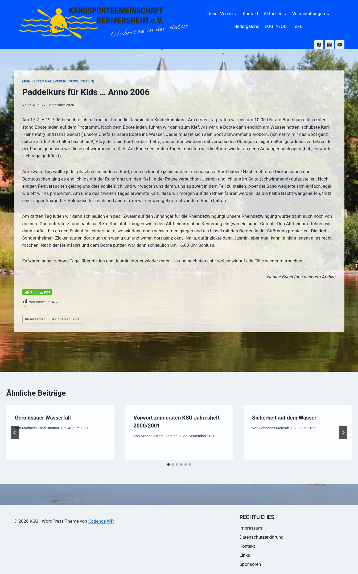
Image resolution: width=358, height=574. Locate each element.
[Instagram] (329, 44)
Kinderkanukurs (66, 319)
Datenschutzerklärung (261, 537)
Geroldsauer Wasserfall (43, 417)
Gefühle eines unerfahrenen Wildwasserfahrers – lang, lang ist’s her (94, 351)
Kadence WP (101, 521)
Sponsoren (250, 564)
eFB (299, 26)
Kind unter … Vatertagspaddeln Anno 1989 (264, 351)
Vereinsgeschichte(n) (74, 81)
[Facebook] (318, 44)
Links (245, 555)
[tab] (168, 464)
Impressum (251, 528)
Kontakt (250, 13)
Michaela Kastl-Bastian (40, 428)
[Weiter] (343, 432)
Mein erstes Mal (37, 81)
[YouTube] (339, 44)
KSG (32, 105)
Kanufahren (35, 319)
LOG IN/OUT (277, 26)
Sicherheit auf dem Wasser (284, 417)
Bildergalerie (246, 26)
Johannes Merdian (274, 428)
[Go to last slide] (15, 432)
